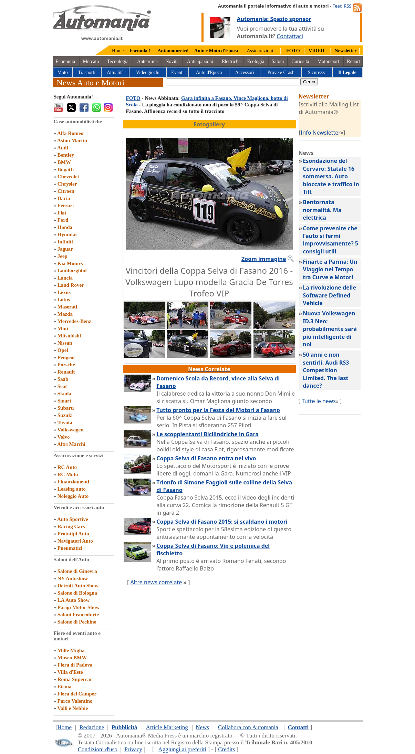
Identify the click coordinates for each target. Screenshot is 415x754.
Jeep (63, 256)
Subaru (66, 408)
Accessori (244, 72)
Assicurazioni (260, 50)
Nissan (65, 343)
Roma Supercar (75, 679)
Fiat (62, 213)
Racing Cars (71, 526)
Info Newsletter (321, 132)
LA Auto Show (74, 600)
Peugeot (66, 357)
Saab (63, 379)
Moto (63, 72)
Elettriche (231, 61)
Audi (62, 147)
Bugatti (66, 169)
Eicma (65, 686)
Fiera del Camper (77, 694)
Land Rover (71, 285)
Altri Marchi (71, 444)
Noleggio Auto (73, 496)
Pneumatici (70, 548)
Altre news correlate (156, 582)
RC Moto (68, 474)
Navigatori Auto (75, 541)
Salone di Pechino (77, 622)
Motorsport (328, 61)
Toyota (64, 422)
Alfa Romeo (70, 133)
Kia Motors (70, 263)
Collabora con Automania (248, 727)
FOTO (133, 98)
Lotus (64, 299)
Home (118, 50)
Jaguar (65, 249)
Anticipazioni (200, 61)
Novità (171, 61)
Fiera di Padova (75, 665)
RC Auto (67, 467)
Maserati (67, 307)
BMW (64, 162)
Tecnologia (117, 61)
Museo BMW (72, 657)
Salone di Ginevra (77, 571)
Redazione (91, 727)
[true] (233, 81)
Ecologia (255, 61)
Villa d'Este (70, 672)
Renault (66, 372)
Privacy (133, 749)
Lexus (64, 292)
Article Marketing (167, 727)
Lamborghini (72, 270)
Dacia (64, 198)
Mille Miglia (71, 650)
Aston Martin (72, 140)
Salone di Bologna (77, 593)
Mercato (91, 61)
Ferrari (66, 205)
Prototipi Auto (73, 533)
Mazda (65, 314)
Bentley (66, 155)
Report (353, 61)
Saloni (278, 61)
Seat (62, 386)
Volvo (63, 437)
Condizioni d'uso (97, 749)
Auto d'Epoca (209, 72)
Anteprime (147, 61)
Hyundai (67, 234)
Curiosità (300, 61)
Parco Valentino (75, 701)
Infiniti (65, 241)
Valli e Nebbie (72, 708)
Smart (64, 401)
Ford (63, 220)
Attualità (115, 72)
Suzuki (65, 415)
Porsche (66, 364)
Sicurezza (317, 72)
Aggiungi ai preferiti (182, 749)
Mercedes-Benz (74, 321)
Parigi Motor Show (79, 607)
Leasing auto (72, 489)
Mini (63, 328)
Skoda (64, 393)
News (202, 727)
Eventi (177, 72)
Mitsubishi (69, 335)
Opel (63, 350)
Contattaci (290, 36)
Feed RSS (341, 6)
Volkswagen (70, 429)
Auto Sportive (72, 519)
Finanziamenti (74, 481)
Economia (65, 61)
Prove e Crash (281, 72)
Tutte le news (319, 401)
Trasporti (86, 72)
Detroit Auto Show (78, 585)
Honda (65, 227)
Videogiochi (147, 72)
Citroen (66, 191)
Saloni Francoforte (78, 614)
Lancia (65, 278)
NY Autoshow (73, 578)
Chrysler (67, 184)
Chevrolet (68, 176)
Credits (226, 749)
